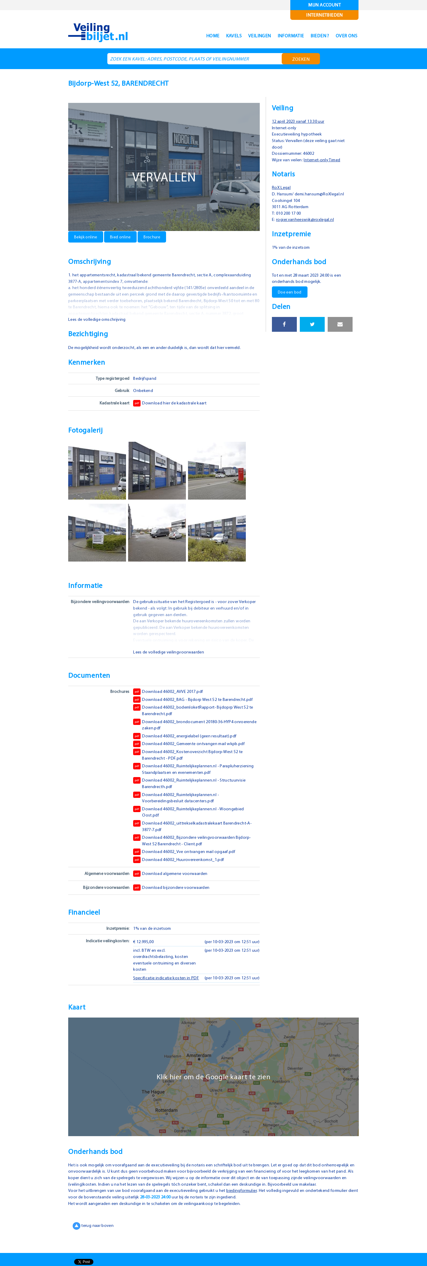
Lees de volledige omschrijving (99, 319)
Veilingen (245, 35)
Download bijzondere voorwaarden (172, 893)
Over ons (344, 35)
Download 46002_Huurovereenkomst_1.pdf (180, 866)
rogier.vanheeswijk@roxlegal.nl (309, 219)
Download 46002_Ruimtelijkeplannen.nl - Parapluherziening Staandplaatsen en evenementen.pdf (193, 775)
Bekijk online (86, 236)
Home (191, 35)
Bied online (123, 236)
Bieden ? (313, 35)
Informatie (280, 35)
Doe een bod (290, 291)
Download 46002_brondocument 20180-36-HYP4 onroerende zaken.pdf (186, 730)
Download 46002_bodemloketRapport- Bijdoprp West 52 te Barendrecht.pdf (196, 716)
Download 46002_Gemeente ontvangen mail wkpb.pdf (191, 750)
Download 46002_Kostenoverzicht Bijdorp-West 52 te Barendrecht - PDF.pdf (190, 761)
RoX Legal (282, 187)
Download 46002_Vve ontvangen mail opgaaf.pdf (186, 858)
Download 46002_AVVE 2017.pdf (170, 691)
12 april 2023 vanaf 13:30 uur (301, 121)
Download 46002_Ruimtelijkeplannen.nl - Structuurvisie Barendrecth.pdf (192, 789)
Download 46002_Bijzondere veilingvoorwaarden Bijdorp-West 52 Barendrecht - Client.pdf (194, 846)
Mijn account (324, 4)
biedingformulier (249, 1209)
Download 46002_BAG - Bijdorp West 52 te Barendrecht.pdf (180, 702)
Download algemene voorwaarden (171, 879)
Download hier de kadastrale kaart (171, 403)
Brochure (156, 236)
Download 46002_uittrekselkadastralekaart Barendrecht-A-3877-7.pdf (196, 832)
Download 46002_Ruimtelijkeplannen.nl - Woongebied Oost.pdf (191, 818)
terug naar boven (94, 1245)
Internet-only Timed (326, 159)
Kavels (215, 35)
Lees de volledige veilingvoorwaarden (170, 651)
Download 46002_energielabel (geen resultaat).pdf (188, 742)
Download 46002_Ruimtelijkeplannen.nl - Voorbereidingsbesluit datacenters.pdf (178, 803)
